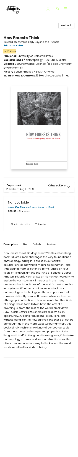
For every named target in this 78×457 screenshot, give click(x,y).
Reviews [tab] (51, 244)
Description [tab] (11, 244)
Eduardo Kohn (14, 45)
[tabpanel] (39, 304)
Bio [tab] (25, 244)
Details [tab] (37, 244)
